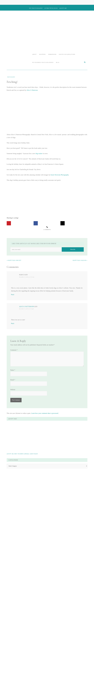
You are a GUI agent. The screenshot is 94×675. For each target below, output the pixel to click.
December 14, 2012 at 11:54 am (26, 277)
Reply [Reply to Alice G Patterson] (12, 324)
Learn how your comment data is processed (44, 414)
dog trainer (39, 154)
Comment (14, 350)
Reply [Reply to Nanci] (12, 295)
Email (12, 380)
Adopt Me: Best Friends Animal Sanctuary (22, 454)
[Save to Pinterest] (9, 224)
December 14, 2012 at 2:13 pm (26, 309)
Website (12, 390)
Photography (11, 77)
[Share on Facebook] (36, 224)
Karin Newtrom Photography (60, 175)
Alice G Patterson (32, 90)
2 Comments (47, 230)
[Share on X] (62, 224)
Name (12, 370)
